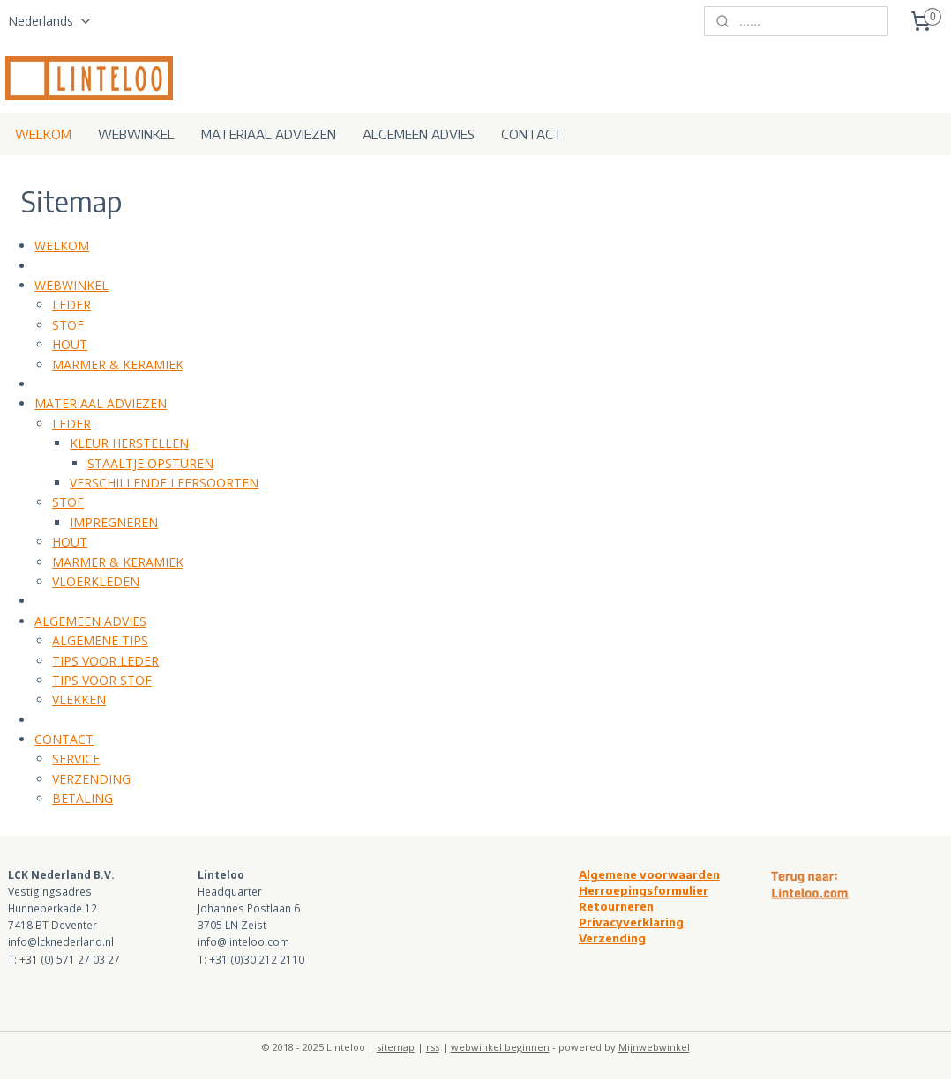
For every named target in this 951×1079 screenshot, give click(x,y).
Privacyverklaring (631, 922)
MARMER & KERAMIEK (117, 364)
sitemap (396, 1046)
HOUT (69, 344)
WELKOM (43, 134)
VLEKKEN (79, 699)
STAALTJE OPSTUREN (150, 463)
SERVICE (76, 758)
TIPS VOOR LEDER (105, 659)
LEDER (71, 304)
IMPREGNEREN (114, 522)
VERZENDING (91, 778)
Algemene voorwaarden (649, 874)
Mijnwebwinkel (654, 1046)
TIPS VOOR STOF (102, 680)
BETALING (82, 798)
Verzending (612, 938)
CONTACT (532, 134)
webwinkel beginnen (500, 1046)
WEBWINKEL (136, 134)
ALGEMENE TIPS (100, 640)
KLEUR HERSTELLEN (129, 443)
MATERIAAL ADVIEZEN (268, 134)
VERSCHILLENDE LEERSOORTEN (164, 482)
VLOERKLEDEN (95, 581)
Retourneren (616, 906)
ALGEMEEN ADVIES (419, 134)
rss (432, 1046)
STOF (68, 324)
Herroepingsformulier (643, 890)
